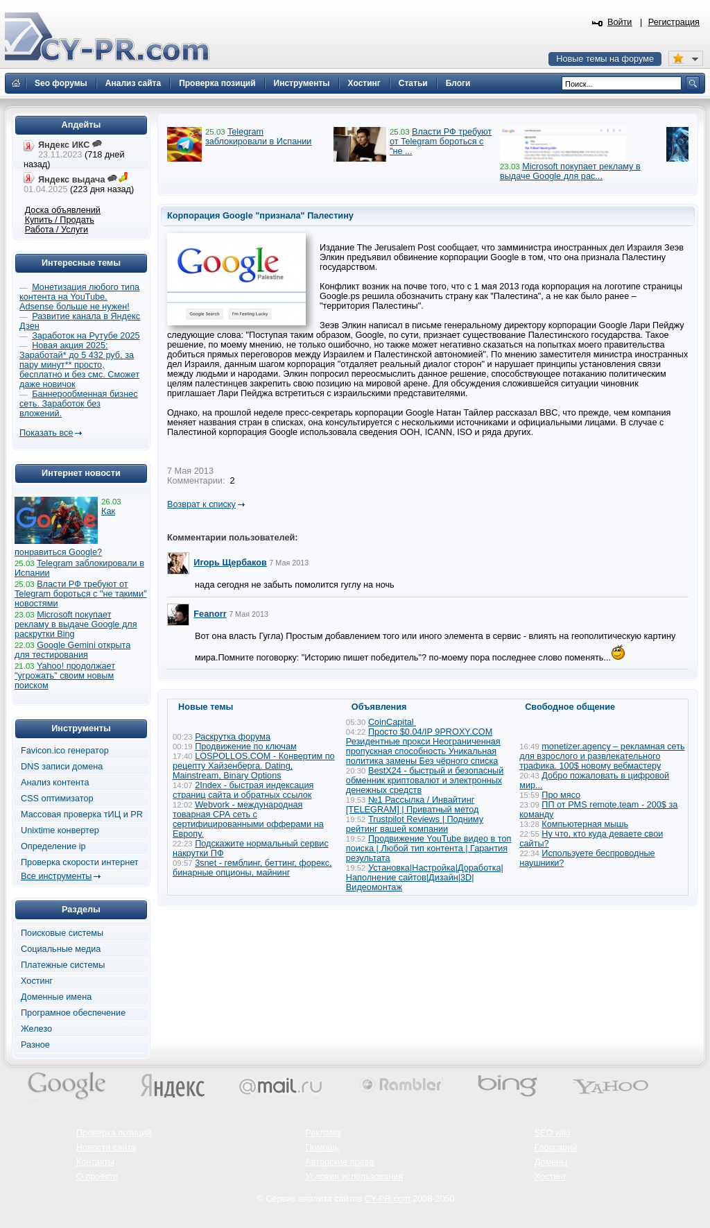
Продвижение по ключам (246, 746)
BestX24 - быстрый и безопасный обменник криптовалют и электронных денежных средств (424, 780)
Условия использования (354, 1177)
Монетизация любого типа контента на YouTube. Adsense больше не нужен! (79, 297)
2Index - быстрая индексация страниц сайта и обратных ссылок (243, 790)
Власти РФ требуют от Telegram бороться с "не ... (441, 141)
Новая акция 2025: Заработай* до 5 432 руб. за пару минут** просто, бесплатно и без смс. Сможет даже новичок (79, 365)
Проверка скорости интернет (80, 862)
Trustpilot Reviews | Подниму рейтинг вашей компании (414, 824)
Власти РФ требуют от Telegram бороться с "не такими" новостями (81, 593)
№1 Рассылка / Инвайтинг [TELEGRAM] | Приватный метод (412, 805)
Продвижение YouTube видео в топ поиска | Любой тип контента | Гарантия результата (429, 848)
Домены (551, 1162)
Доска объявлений (63, 210)
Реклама (322, 1133)
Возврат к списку (201, 504)
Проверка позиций (113, 1133)
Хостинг (37, 981)
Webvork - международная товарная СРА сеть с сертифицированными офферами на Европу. (248, 819)
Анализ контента (55, 782)
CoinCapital (392, 722)
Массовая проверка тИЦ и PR (82, 814)
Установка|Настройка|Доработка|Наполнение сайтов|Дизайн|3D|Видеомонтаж (424, 877)
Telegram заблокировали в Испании (258, 136)
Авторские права (339, 1162)
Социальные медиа (61, 949)
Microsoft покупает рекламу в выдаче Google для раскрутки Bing (76, 624)
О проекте (97, 1177)
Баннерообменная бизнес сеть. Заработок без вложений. (78, 403)
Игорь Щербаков (229, 563)
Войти (619, 22)
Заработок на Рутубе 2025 (85, 336)
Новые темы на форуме (605, 59)
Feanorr (209, 614)
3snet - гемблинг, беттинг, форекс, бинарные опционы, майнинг (252, 868)
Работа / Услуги (56, 229)
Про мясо (561, 795)
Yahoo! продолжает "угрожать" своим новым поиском (65, 675)
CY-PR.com (387, 1199)
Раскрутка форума (232, 737)
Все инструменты (56, 876)
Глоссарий (556, 1147)
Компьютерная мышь (585, 824)
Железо (36, 1029)
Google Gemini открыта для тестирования (72, 650)
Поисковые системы (62, 933)
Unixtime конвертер (60, 830)
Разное (35, 1045)
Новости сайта (106, 1147)
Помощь (322, 1147)
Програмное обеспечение (73, 1013)
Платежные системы (63, 965)
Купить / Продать (59, 220)
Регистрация (674, 22)
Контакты (95, 1162)
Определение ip (53, 846)
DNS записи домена (62, 766)
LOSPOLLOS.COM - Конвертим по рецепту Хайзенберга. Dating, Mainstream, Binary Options (254, 766)
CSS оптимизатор (57, 798)
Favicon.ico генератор (65, 751)
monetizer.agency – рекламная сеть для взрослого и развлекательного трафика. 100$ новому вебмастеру (602, 756)
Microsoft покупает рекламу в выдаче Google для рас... (570, 171)
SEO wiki (552, 1133)
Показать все (46, 433)
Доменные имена (56, 997)
